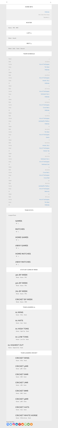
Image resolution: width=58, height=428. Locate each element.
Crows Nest (46, 178)
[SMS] (25, 424)
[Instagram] (13, 424)
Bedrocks (47, 191)
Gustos (47, 137)
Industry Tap (46, 150)
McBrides (47, 12)
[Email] (28, 424)
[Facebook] (7, 424)
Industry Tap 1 (46, 80)
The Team (47, 67)
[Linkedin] (16, 424)
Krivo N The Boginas (44, 64)
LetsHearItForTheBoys (44, 121)
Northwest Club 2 (45, 94)
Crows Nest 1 (46, 107)
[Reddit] (22, 424)
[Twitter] (10, 424)
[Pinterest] (19, 424)
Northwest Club (45, 164)
